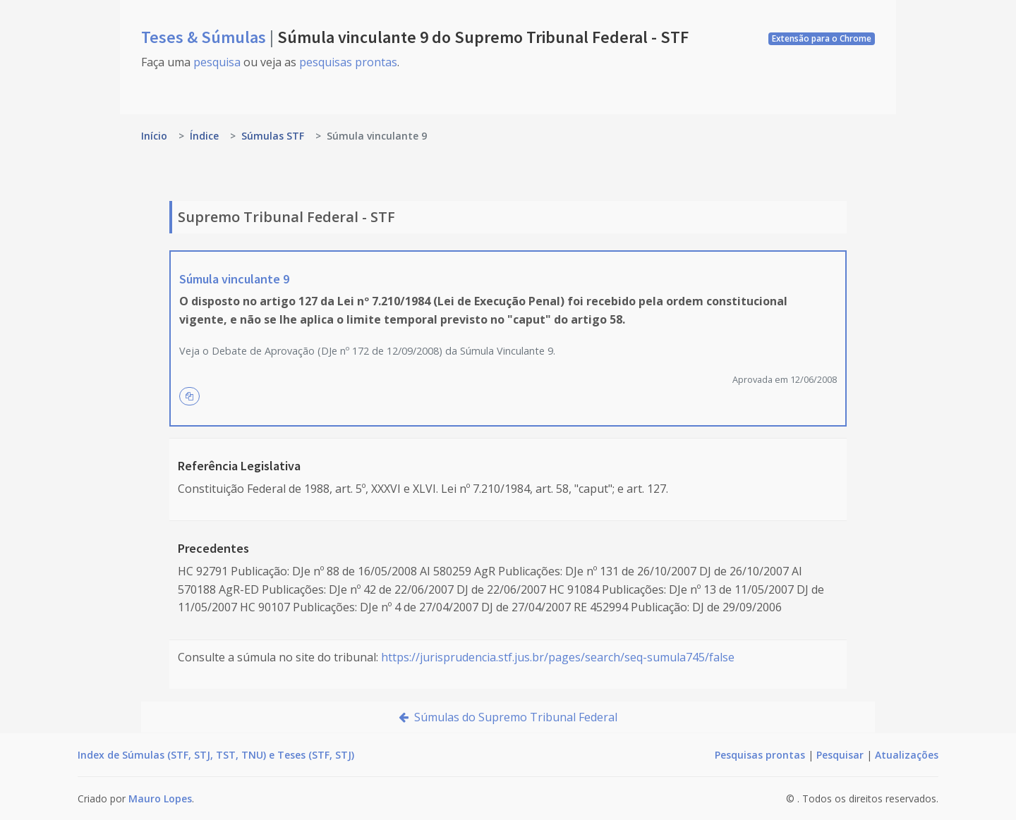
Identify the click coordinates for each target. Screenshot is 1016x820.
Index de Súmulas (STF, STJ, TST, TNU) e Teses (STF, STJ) (216, 754)
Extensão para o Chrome (821, 38)
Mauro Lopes (160, 798)
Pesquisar (840, 754)
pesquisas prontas (348, 62)
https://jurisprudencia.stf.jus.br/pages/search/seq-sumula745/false (557, 657)
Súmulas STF (272, 135)
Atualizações (906, 754)
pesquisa (217, 62)
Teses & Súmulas (205, 37)
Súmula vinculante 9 (234, 279)
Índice (204, 135)
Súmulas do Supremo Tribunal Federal (508, 717)
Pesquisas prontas (760, 754)
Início (154, 135)
